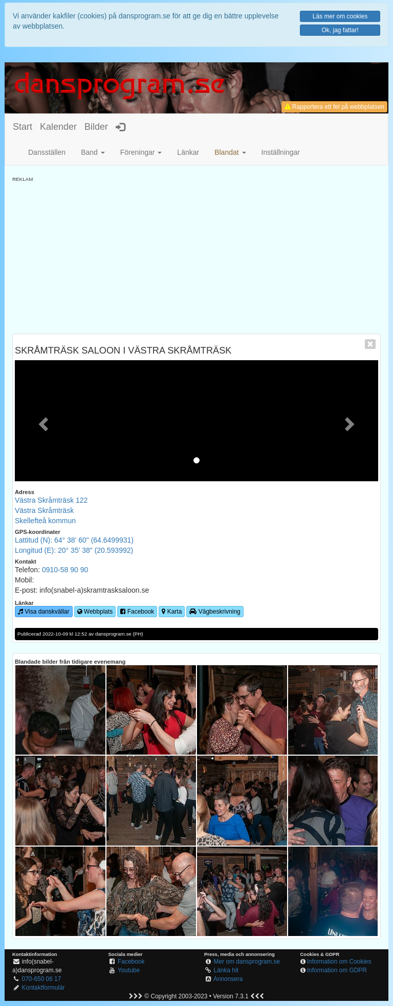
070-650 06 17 (41, 978)
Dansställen (47, 152)
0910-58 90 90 (65, 570)
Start (22, 127)
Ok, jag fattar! (339, 30)
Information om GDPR (337, 970)
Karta (172, 611)
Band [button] (93, 152)
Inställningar (280, 152)
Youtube (129, 970)
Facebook (137, 611)
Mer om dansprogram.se (247, 961)
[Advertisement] (196, 254)
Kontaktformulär (43, 987)
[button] (230, 152)
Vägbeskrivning (214, 611)
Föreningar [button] (141, 152)
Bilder (96, 127)
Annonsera (228, 978)
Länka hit (226, 970)
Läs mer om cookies (340, 16)
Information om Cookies (339, 961)
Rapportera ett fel (334, 106)
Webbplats (95, 611)
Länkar (188, 152)
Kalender (58, 127)
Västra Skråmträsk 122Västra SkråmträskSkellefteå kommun (51, 510)
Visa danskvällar (44, 611)
